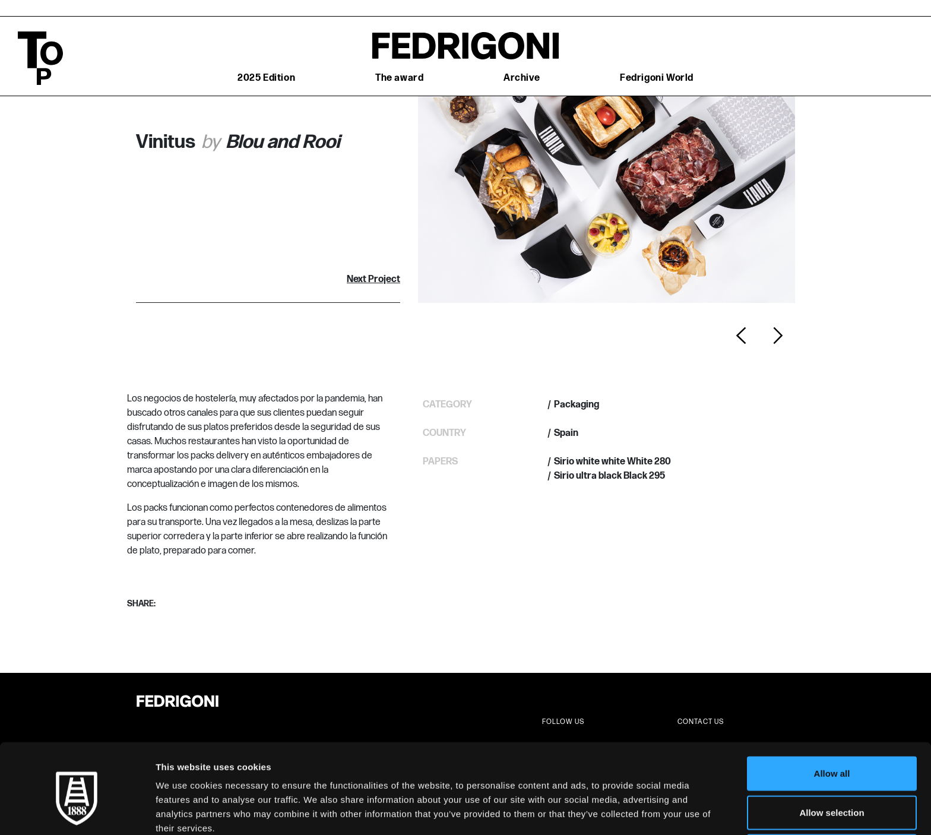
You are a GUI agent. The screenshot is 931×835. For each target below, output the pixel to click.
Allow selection (831, 757)
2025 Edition (266, 78)
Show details (623, 811)
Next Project (373, 279)
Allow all (832, 718)
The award (399, 78)
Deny (832, 796)
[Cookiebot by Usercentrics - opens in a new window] (77, 812)
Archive (522, 78)
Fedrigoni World (657, 78)
